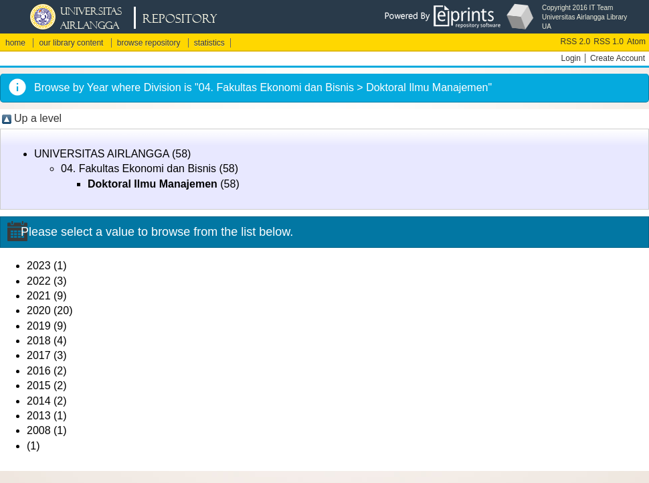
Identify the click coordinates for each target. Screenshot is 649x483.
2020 (39, 310)
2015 (39, 385)
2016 (39, 370)
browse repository (149, 43)
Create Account (617, 58)
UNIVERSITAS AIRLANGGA (101, 153)
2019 (39, 326)
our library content (71, 43)
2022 (39, 281)
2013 (39, 415)
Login (571, 58)
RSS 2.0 (576, 41)
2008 (39, 430)
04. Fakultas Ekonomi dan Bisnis (138, 168)
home (15, 43)
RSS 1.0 (608, 41)
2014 (39, 401)
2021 (39, 295)
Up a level (38, 118)
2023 (39, 265)
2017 (39, 355)
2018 (39, 340)
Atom (636, 41)
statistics (209, 43)
